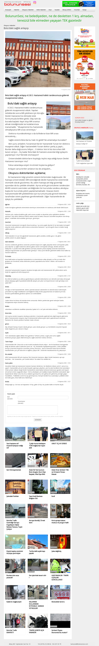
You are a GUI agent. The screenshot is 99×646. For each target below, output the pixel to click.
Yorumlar (77, 10)
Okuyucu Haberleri (28, 10)
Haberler (16, 10)
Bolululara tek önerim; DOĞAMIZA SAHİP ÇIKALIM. (83, 195)
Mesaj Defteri (66, 10)
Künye (84, 10)
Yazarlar (57, 10)
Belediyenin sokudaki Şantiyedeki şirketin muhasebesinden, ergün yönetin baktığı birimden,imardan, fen (83, 181)
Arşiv (50, 10)
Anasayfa (8, 10)
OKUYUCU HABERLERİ (83, 128)
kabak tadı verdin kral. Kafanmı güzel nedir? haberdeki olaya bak (83, 208)
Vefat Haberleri (41, 10)
